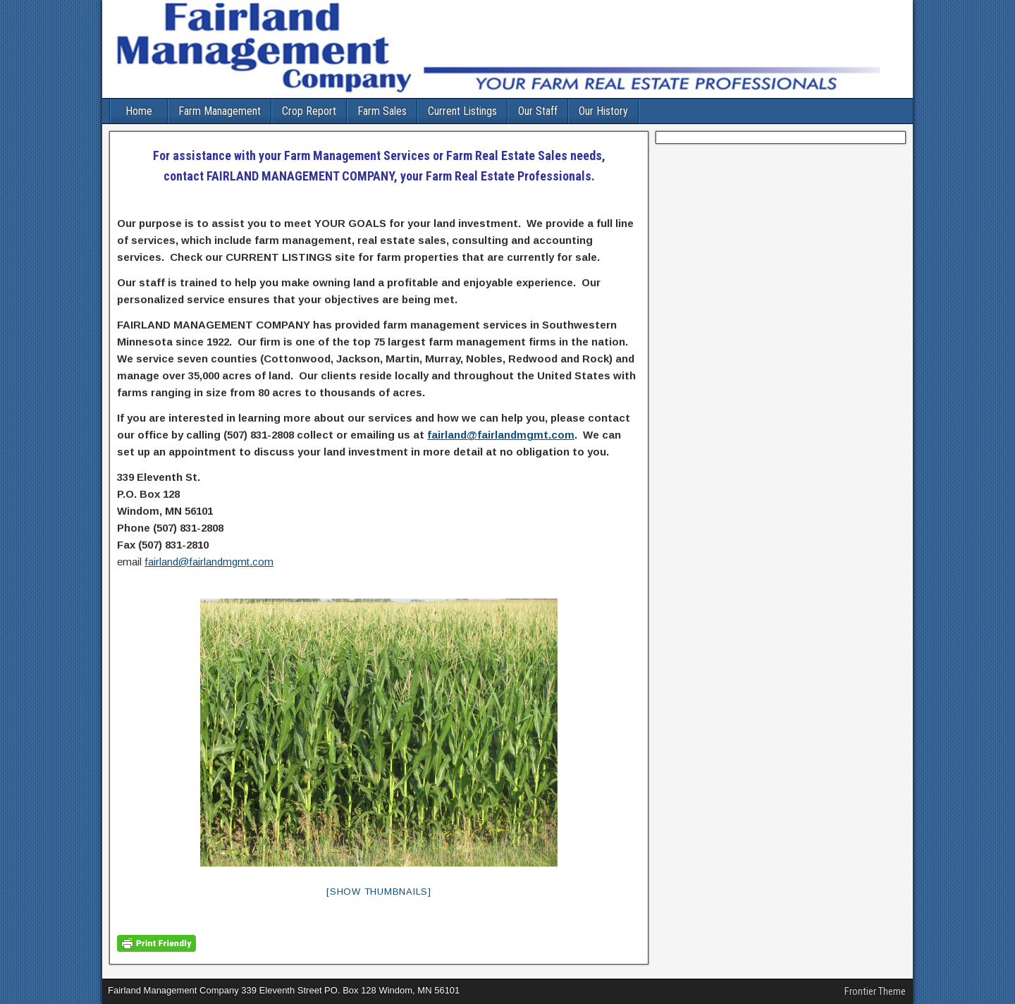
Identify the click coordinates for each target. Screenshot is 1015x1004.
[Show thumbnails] (378, 891)
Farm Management (219, 111)
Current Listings (462, 111)
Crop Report (309, 111)
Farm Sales (382, 111)
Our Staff (538, 111)
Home (138, 111)
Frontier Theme (875, 991)
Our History (603, 111)
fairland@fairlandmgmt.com (500, 435)
